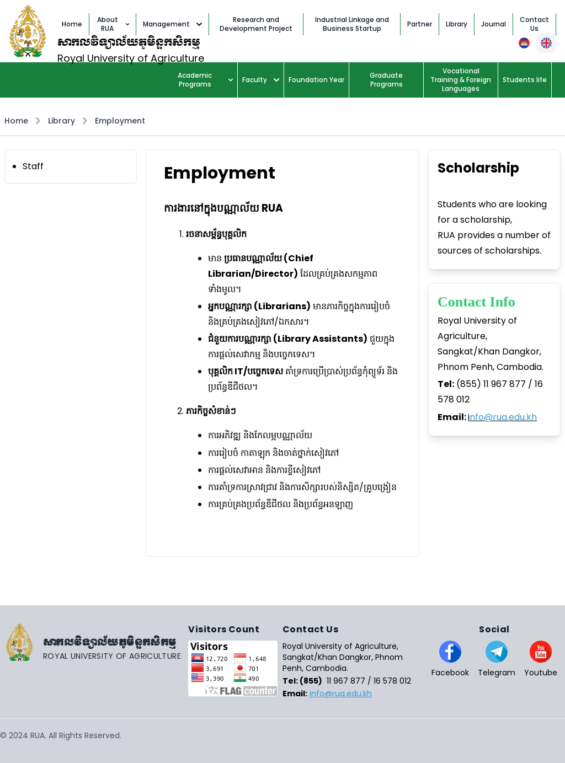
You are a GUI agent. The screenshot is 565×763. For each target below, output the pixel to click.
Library (61, 120)
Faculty (260, 79)
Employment (120, 120)
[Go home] (94, 642)
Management (172, 24)
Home (16, 120)
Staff (33, 166)
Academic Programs (205, 80)
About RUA (113, 24)
